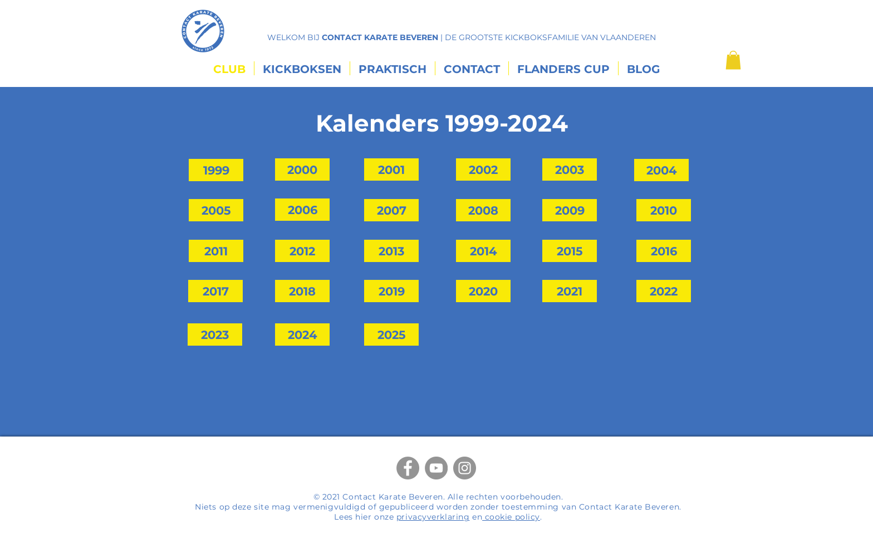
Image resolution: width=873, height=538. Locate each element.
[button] (733, 60)
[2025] (391, 334)
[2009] (569, 210)
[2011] (216, 251)
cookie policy (511, 517)
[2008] (483, 210)
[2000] (302, 169)
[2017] (215, 291)
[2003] (569, 169)
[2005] (216, 210)
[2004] (661, 170)
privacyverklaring (433, 517)
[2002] (483, 169)
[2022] (663, 291)
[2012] (302, 251)
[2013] (391, 251)
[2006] (302, 209)
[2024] (302, 334)
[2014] (483, 251)
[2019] (391, 291)
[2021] (569, 291)
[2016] (663, 251)
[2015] (569, 251)
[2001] (391, 169)
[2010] (663, 210)
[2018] (302, 291)
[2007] (391, 210)
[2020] (483, 291)
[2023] (215, 334)
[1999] (216, 170)
